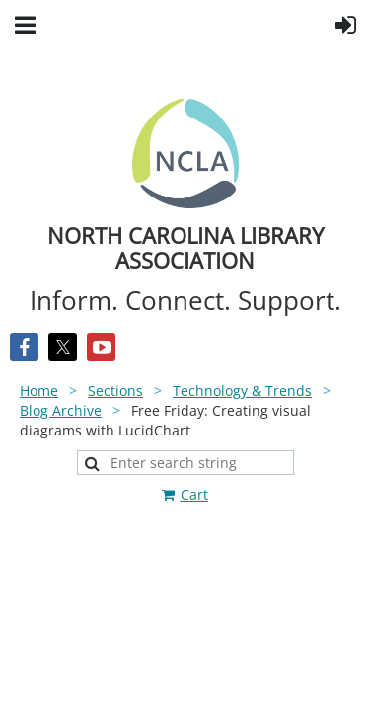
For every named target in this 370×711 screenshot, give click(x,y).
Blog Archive (61, 410)
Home (39, 390)
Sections (115, 390)
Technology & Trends (242, 390)
